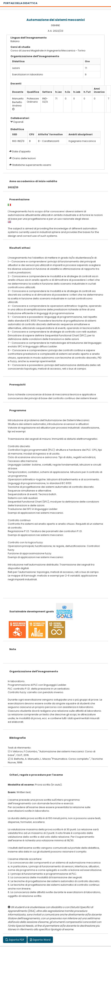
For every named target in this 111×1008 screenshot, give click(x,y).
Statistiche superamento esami (31, 165)
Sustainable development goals (31, 611)
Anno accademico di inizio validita (33, 181)
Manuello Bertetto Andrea (18, 102)
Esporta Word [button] (40, 940)
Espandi (16, 122)
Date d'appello (21, 151)
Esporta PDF (15, 940)
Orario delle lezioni (24, 158)
